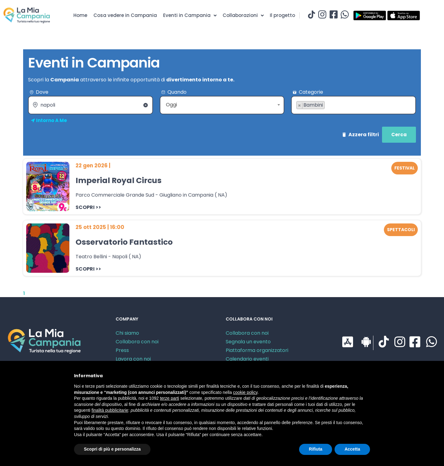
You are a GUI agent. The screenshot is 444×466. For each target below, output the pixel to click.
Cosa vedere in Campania (125, 15)
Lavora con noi (133, 358)
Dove (42, 92)
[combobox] (222, 105)
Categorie (311, 92)
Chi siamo (127, 333)
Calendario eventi (247, 358)
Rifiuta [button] (316, 449)
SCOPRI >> (88, 207)
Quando (177, 92)
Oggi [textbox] (171, 104)
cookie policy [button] (245, 392)
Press (122, 350)
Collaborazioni (243, 15)
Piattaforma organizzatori (257, 350)
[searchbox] (298, 115)
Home (80, 15)
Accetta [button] (352, 449)
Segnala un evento (248, 341)
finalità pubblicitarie (110, 410)
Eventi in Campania (189, 15)
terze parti (169, 398)
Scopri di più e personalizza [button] (112, 449)
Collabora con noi (137, 341)
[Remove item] (299, 106)
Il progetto (282, 15)
